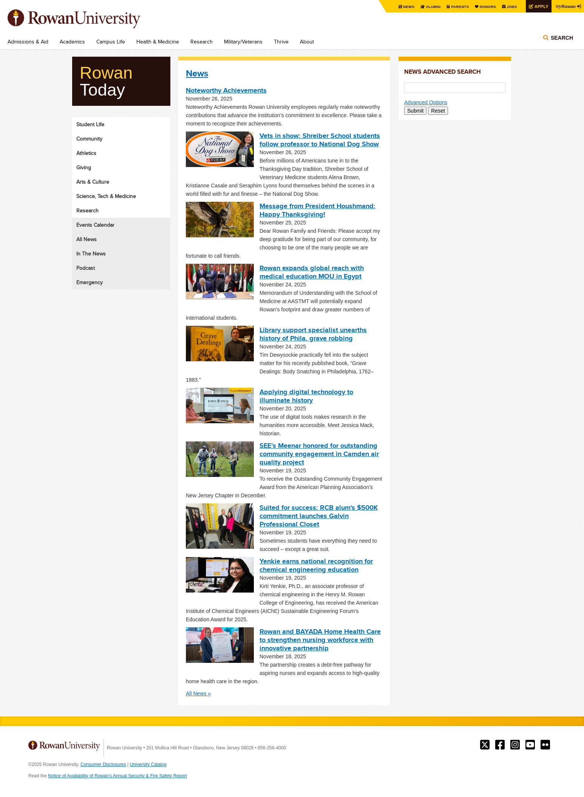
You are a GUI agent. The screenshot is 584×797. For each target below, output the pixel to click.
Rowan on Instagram (515, 745)
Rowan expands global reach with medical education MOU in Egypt (312, 272)
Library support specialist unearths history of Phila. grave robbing (313, 334)
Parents (456, 7)
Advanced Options (425, 102)
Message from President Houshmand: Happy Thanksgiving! (317, 210)
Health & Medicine (157, 41)
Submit (415, 111)
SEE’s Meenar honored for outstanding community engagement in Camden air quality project (319, 454)
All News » (198, 693)
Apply (539, 6)
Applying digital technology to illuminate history (306, 396)
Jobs (509, 7)
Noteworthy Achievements (226, 90)
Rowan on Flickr (545, 745)
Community (89, 138)
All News (86, 239)
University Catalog (148, 764)
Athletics (86, 153)
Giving (83, 167)
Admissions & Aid (28, 41)
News (404, 7)
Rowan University (85, 18)
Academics (72, 41)
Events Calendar (95, 225)
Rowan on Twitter (485, 745)
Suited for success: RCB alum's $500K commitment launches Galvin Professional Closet (319, 516)
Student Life (90, 124)
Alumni (429, 7)
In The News (91, 253)
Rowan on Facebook (500, 745)
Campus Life (110, 41)
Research (201, 41)
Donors (484, 7)
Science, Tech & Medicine (106, 196)
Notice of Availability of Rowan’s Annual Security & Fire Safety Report (117, 775)
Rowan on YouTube (530, 745)
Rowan (565, 6)
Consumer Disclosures (103, 764)
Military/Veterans (243, 41)
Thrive (281, 41)
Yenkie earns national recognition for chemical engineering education (316, 565)
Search (562, 39)
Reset (438, 111)
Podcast (85, 268)
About (307, 41)
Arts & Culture (92, 182)
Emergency (89, 282)
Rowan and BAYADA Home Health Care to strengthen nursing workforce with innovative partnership (320, 640)
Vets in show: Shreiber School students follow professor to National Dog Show (320, 140)
